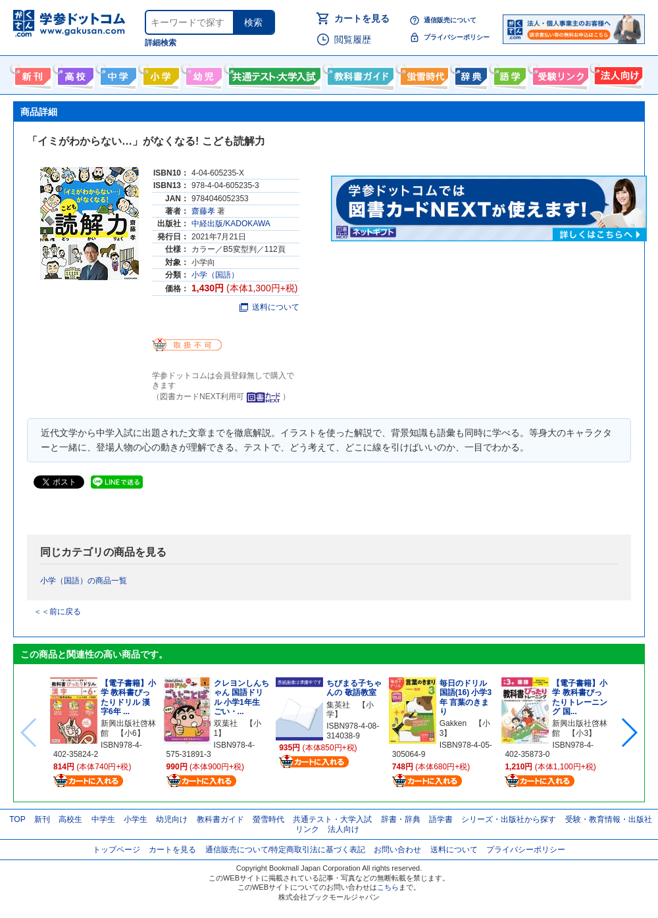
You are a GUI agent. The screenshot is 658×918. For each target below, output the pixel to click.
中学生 (103, 819)
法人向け (617, 73)
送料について (269, 307)
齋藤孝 (203, 211)
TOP (17, 819)
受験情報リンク (559, 73)
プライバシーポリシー (457, 37)
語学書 (508, 73)
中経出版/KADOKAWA (230, 223)
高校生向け (74, 73)
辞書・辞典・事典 (469, 73)
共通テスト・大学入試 (273, 73)
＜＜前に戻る (57, 611)
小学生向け (159, 73)
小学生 (135, 819)
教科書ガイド (358, 73)
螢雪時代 (422, 73)
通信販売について (450, 20)
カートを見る (362, 18)
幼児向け (202, 73)
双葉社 (226, 723)
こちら (388, 887)
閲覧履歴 (352, 39)
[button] (629, 732)
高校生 (70, 819)
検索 (253, 22)
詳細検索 (160, 42)
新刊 (42, 819)
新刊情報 (31, 73)
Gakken (453, 723)
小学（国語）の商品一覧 (83, 580)
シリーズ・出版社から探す (508, 819)
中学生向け (116, 73)
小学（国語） (215, 274)
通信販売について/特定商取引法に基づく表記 (285, 849)
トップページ (116, 849)
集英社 (338, 705)
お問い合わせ (397, 849)
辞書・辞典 (400, 819)
